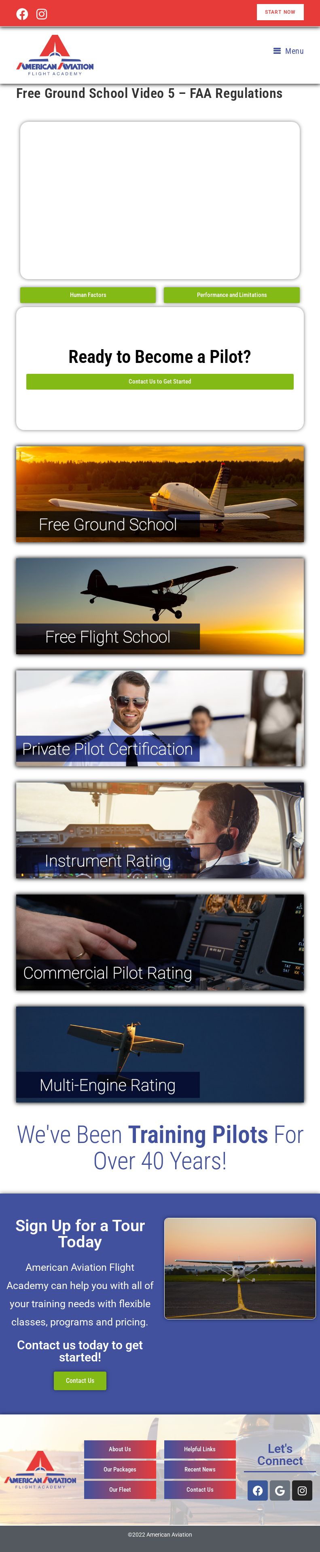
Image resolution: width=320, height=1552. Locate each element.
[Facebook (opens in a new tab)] (24, 14)
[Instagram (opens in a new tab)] (41, 14)
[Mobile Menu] (288, 51)
